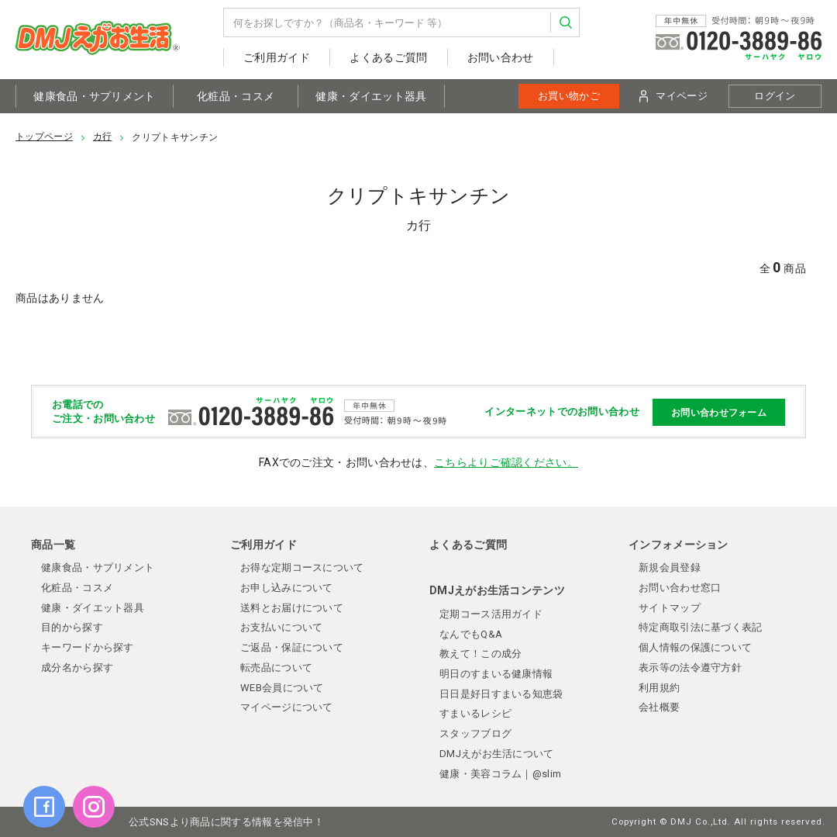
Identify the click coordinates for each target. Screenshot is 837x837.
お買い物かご (569, 96)
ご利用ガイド (276, 57)
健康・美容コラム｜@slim (500, 774)
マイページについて (286, 707)
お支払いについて (281, 627)
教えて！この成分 (480, 653)
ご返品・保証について (291, 647)
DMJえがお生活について (496, 753)
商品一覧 (53, 544)
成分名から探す (77, 667)
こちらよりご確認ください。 (506, 462)
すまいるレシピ (475, 713)
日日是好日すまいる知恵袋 (501, 694)
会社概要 (659, 707)
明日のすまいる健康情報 (496, 674)
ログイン (774, 96)
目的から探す (72, 627)
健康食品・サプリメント (94, 96)
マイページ (673, 96)
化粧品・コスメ (235, 96)
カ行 (102, 136)
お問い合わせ (500, 57)
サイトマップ (670, 608)
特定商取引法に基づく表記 (701, 627)
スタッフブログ (475, 733)
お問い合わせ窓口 (680, 587)
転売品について (276, 667)
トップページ (44, 136)
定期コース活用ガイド (490, 614)
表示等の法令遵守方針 (690, 667)
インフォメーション (678, 544)
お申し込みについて (286, 587)
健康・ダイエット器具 (370, 96)
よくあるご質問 (388, 57)
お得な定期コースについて (302, 567)
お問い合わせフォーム (718, 411)
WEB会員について (282, 687)
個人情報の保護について (695, 647)
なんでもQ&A (470, 634)
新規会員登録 (670, 567)
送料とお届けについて (291, 608)
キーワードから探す (87, 647)
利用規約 (659, 687)
